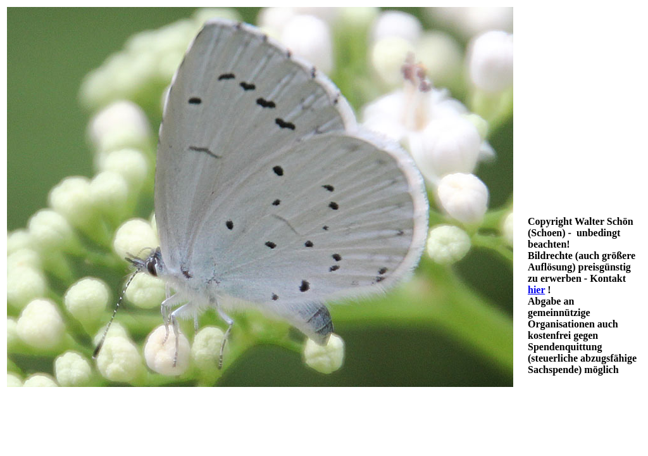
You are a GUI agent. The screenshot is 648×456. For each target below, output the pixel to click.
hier (536, 289)
